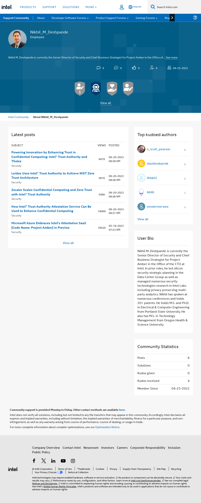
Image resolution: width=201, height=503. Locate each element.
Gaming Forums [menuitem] (145, 18)
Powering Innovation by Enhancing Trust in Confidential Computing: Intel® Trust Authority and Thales (49, 156)
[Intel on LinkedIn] (53, 461)
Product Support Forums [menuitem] (111, 18)
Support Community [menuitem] (16, 18)
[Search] (153, 6)
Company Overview (46, 447)
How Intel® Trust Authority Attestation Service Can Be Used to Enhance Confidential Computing (51, 208)
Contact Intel (72, 447)
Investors (107, 447)
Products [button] (28, 7)
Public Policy (41, 452)
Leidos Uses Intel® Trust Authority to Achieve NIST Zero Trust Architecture (52, 175)
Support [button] (49, 7)
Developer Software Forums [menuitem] (69, 18)
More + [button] (91, 7)
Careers (122, 447)
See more (172, 57)
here (122, 409)
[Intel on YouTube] (63, 461)
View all (105, 102)
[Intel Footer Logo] (13, 468)
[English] (134, 7)
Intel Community (18, 117)
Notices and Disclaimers (44, 483)
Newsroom (91, 447)
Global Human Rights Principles (59, 486)
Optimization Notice (107, 427)
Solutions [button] (71, 7)
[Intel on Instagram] (72, 461)
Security (16, 165)
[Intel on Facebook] (34, 461)
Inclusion (174, 447)
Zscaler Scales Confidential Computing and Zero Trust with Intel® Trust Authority (51, 192)
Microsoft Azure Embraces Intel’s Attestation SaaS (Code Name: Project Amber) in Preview (48, 225)
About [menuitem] (41, 18)
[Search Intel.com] (178, 6)
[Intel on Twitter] (43, 461)
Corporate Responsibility (147, 447)
